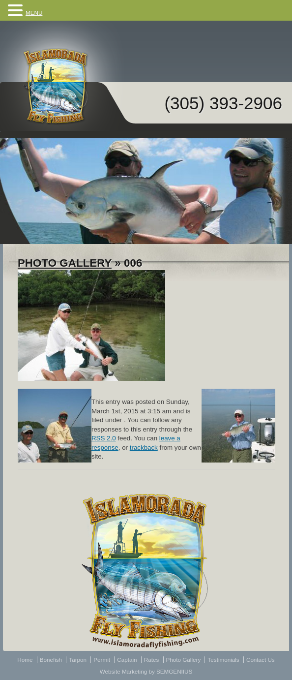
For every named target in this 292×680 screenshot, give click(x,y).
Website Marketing (123, 671)
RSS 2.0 (103, 438)
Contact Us (260, 659)
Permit (101, 659)
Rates (151, 659)
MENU (34, 12)
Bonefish (51, 659)
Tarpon (78, 659)
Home (24, 659)
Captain (127, 659)
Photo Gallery (65, 263)
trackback (144, 447)
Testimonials (223, 659)
